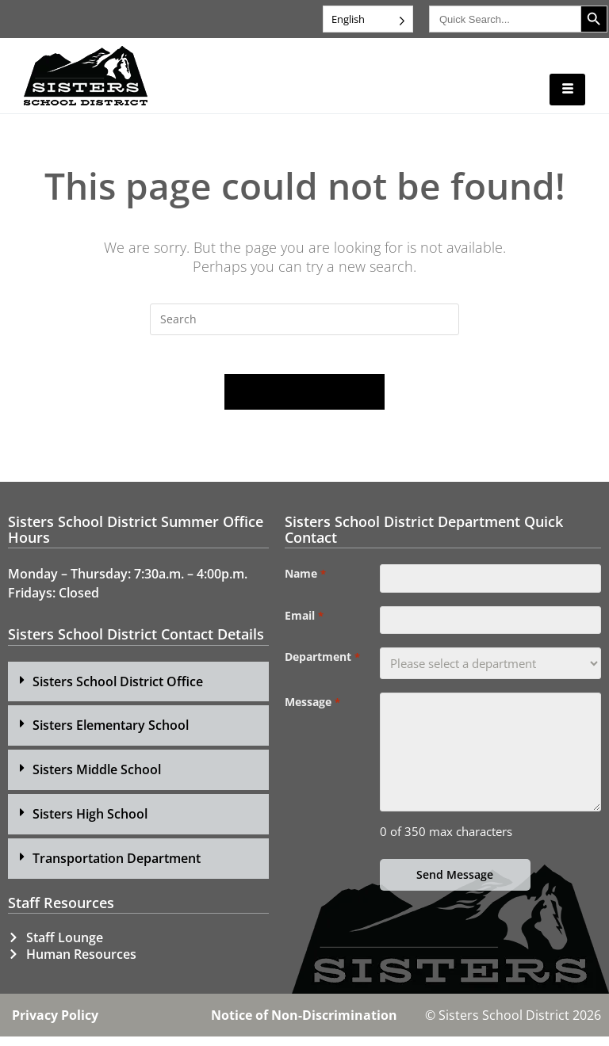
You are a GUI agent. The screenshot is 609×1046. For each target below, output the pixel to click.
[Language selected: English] (368, 19)
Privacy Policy (55, 1024)
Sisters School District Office (118, 690)
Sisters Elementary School (111, 734)
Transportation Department (117, 867)
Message (312, 718)
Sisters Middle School (97, 779)
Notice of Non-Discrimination (304, 1024)
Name (305, 583)
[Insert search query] (304, 319)
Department (322, 673)
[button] (138, 690)
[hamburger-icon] (567, 89)
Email (304, 628)
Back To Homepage (304, 401)
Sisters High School (90, 823)
